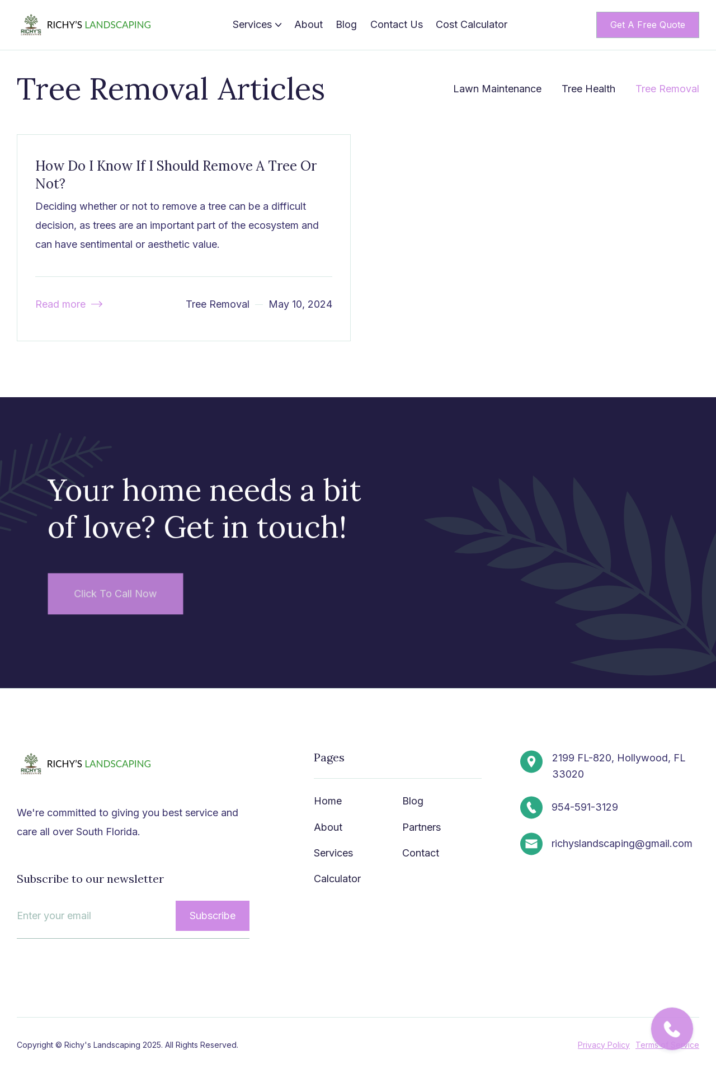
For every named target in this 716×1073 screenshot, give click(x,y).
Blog (346, 24)
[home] (87, 25)
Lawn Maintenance (497, 89)
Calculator (337, 879)
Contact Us (396, 24)
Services (333, 853)
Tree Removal (667, 89)
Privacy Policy (603, 1045)
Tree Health (588, 89)
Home (328, 801)
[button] (257, 25)
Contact (420, 853)
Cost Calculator (471, 24)
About (308, 24)
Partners (421, 827)
